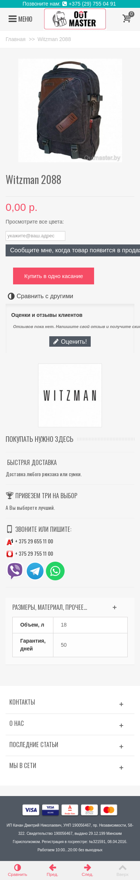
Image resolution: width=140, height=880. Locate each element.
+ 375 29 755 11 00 (29, 553)
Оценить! (70, 341)
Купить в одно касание (53, 276)
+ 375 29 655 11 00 (29, 541)
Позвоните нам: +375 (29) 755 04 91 (70, 4)
